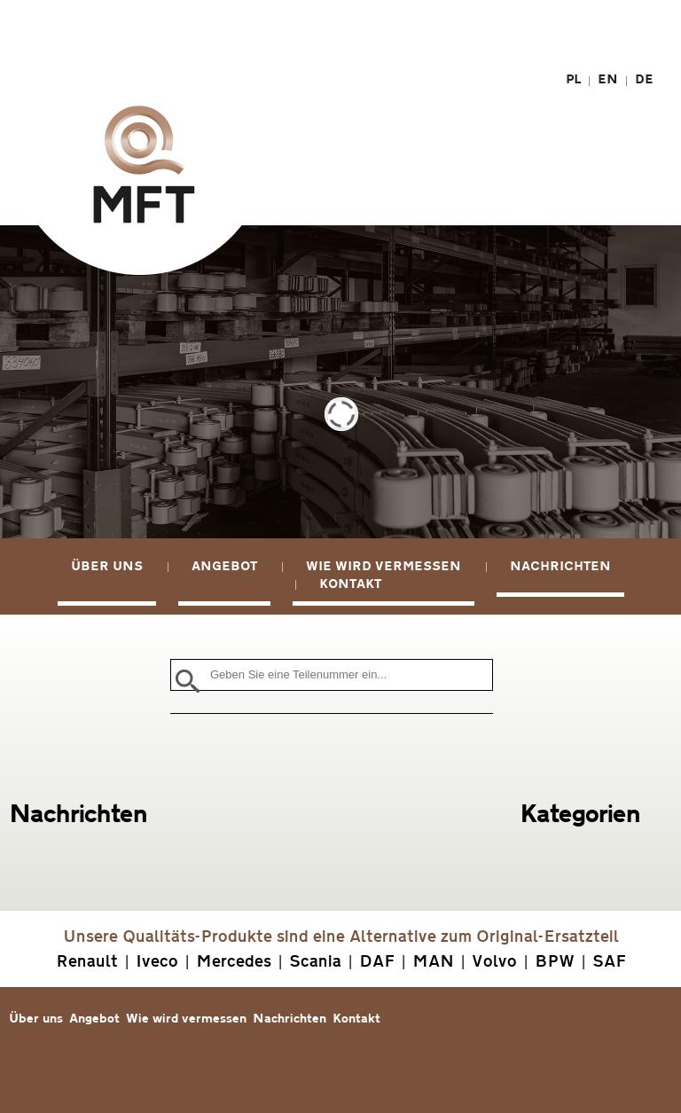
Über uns (107, 566)
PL (573, 79)
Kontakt (350, 584)
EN (608, 79)
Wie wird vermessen (383, 566)
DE (644, 79)
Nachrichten (560, 566)
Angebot (224, 566)
